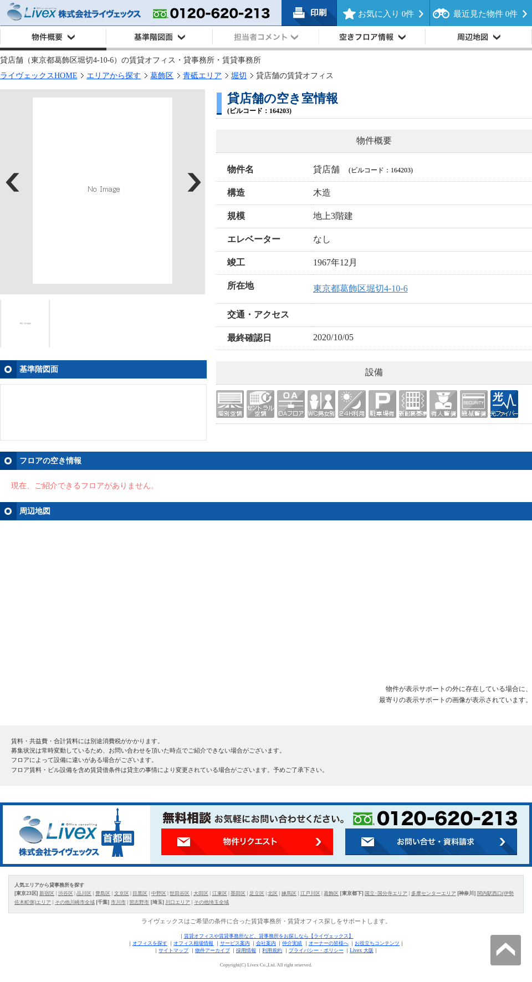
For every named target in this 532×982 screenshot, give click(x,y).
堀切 (239, 75)
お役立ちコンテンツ (377, 943)
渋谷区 (65, 893)
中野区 (158, 893)
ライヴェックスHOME (38, 75)
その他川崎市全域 (75, 902)
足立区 (256, 893)
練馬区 (289, 893)
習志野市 (139, 902)
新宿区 (46, 893)
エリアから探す (113, 75)
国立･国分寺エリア (386, 893)
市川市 (118, 902)
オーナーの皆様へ (329, 943)
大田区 (200, 893)
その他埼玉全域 (211, 902)
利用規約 (272, 950)
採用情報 (246, 950)
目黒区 (139, 893)
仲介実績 (292, 943)
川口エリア (177, 902)
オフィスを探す (149, 943)
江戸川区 (310, 893)
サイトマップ (173, 950)
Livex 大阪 (361, 950)
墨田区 (238, 893)
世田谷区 (180, 893)
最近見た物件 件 (485, 13)
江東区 (219, 893)
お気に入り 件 (386, 13)
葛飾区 (161, 75)
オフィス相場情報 (193, 943)
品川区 (83, 893)
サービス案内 (235, 943)
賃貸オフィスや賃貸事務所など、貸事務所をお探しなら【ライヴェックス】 (269, 936)
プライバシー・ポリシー (316, 950)
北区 (273, 893)
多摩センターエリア (433, 893)
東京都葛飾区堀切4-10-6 (360, 288)
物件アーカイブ (212, 950)
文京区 (121, 893)
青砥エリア (202, 75)
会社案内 (266, 943)
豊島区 (102, 893)
